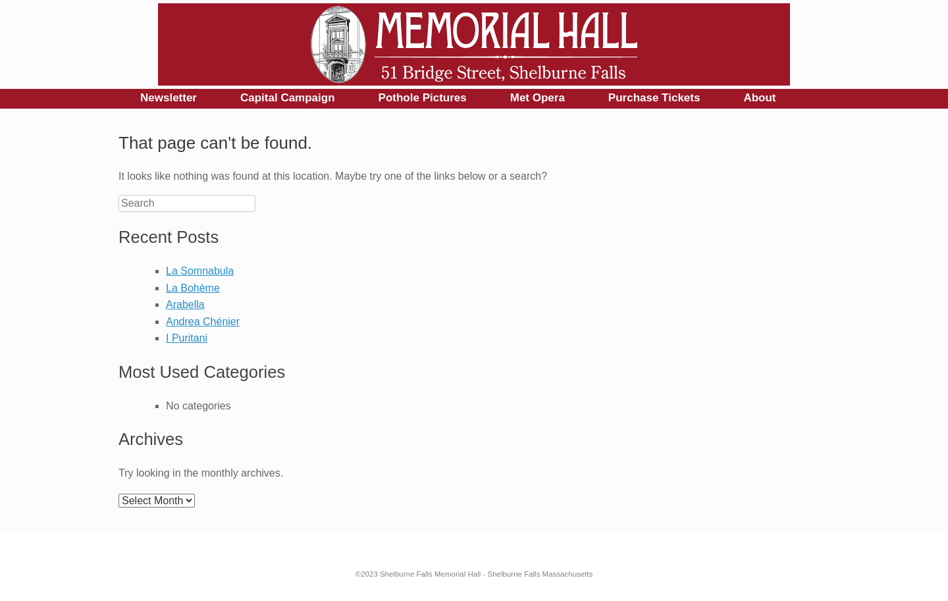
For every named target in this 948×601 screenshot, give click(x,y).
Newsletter (168, 97)
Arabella (185, 304)
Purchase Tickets (654, 97)
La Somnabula (200, 270)
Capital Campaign (287, 97)
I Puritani (186, 338)
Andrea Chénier (203, 321)
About (759, 97)
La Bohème (193, 288)
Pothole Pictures (423, 97)
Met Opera (537, 97)
